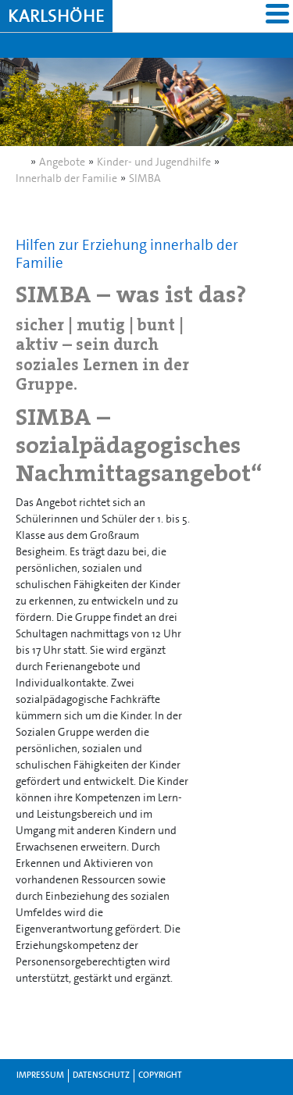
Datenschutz (101, 1075)
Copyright (160, 1075)
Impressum (40, 1075)
